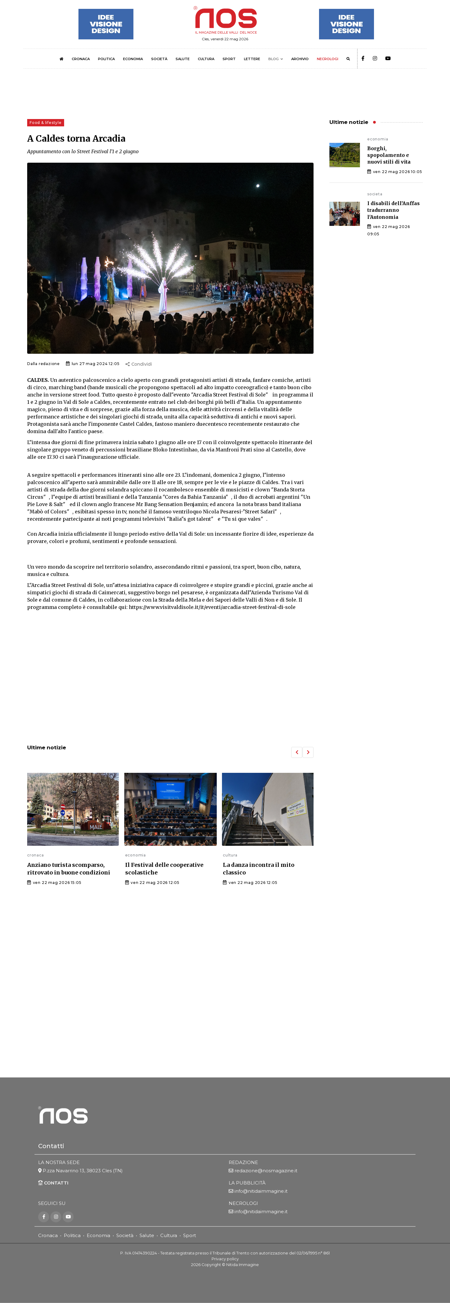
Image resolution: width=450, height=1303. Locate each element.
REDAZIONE (243, 1163)
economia (135, 855)
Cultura (168, 1235)
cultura (230, 855)
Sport (189, 1235)
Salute (147, 1235)
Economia (98, 1235)
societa (375, 194)
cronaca (35, 855)
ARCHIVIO (300, 59)
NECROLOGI (327, 59)
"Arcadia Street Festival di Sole (228, 395)
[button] (296, 752)
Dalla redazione (43, 363)
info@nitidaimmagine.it (261, 1191)
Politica (72, 1235)
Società (124, 1235)
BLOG (273, 59)
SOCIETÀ (159, 59)
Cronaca (48, 1235)
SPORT (229, 59)
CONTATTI (53, 1183)
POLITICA (106, 59)
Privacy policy (225, 1259)
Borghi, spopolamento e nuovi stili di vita (389, 155)
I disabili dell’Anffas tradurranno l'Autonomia (393, 210)
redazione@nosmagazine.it (265, 1171)
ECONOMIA (133, 59)
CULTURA (206, 59)
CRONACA (81, 59)
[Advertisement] (170, 689)
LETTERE (252, 59)
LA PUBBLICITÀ (247, 1183)
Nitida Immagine (242, 1264)
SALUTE (183, 59)
